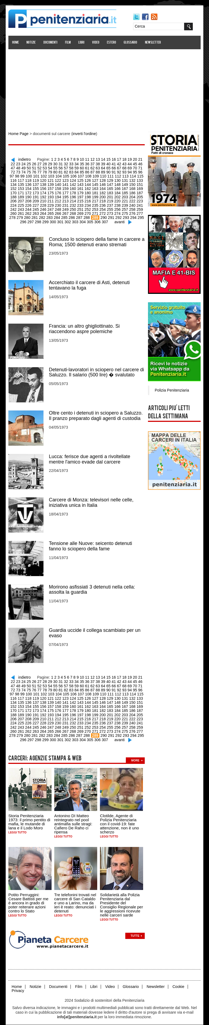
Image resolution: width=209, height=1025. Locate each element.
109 (80, 175)
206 (132, 196)
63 (85, 167)
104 (44, 175)
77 (24, 171)
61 (74, 167)
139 (36, 184)
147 (95, 184)
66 (100, 167)
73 (137, 167)
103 (36, 175)
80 (40, 171)
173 (21, 192)
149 (110, 184)
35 (74, 163)
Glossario (130, 42)
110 (88, 175)
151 (125, 184)
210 (29, 200)
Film (68, 42)
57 (53, 167)
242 (132, 204)
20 (132, 159)
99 (140, 171)
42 (111, 163)
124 (58, 180)
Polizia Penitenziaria (171, 389)
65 (95, 167)
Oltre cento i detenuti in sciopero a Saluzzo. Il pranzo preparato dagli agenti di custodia (96, 413)
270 (73, 212)
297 (140, 216)
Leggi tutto (18, 827)
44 (121, 163)
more (136, 755)
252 (73, 208)
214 (58, 200)
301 (53, 220)
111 (95, 175)
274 (102, 212)
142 (58, 184)
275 (110, 212)
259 (125, 208)
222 (117, 200)
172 (14, 192)
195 (51, 196)
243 (139, 204)
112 (102, 175)
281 (21, 216)
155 (21, 188)
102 (29, 175)
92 (103, 171)
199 (80, 196)
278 (132, 212)
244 (14, 208)
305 (83, 220)
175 (36, 192)
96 (124, 171)
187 (125, 192)
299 (38, 220)
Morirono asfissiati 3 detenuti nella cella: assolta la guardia (92, 586)
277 (125, 212)
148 (102, 184)
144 (73, 184)
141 (51, 184)
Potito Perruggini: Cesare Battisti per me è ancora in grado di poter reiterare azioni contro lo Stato (29, 898)
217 (80, 200)
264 (29, 212)
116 (132, 175)
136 (14, 184)
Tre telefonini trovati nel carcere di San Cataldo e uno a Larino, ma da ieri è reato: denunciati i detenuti (75, 898)
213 (51, 200)
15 (106, 159)
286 (57, 216)
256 (102, 208)
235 (80, 204)
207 (139, 196)
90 (92, 171)
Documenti (50, 42)
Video (96, 42)
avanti (112, 220)
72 (132, 167)
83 (56, 171)
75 (14, 171)
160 (58, 188)
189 (139, 192)
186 (117, 192)
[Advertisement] (104, 87)
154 (14, 188)
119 (21, 180)
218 (88, 200)
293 (111, 216)
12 (90, 159)
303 (68, 220)
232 (58, 204)
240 (117, 204)
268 (58, 212)
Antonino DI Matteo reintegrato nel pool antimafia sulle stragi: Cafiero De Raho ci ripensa (74, 819)
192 (29, 196)
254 (88, 208)
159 (51, 188)
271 (80, 212)
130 (102, 180)
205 (125, 196)
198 (73, 196)
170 (132, 188)
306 (90, 220)
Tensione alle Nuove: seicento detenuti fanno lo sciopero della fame (90, 543)
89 (87, 171)
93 (108, 171)
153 (139, 184)
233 (66, 204)
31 (53, 163)
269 (66, 212)
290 (89, 216)
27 (32, 163)
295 (126, 216)
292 (103, 216)
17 (116, 159)
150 (117, 184)
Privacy (18, 986)
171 (139, 188)
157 (36, 188)
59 (64, 167)
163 (80, 188)
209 (21, 200)
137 (21, 184)
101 (21, 175)
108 (73, 175)
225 (139, 200)
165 (95, 188)
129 (95, 180)
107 (66, 175)
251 (66, 208)
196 (58, 196)
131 (110, 180)
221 (110, 200)
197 (66, 196)
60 (69, 167)
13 (95, 159)
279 (139, 212)
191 (21, 196)
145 (80, 184)
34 (69, 163)
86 (71, 171)
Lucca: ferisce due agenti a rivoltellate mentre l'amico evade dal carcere (89, 456)
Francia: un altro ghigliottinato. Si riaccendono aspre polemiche (84, 326)
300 (46, 220)
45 (127, 163)
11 (85, 159)
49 (11, 167)
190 (14, 196)
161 (66, 188)
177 (51, 192)
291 (96, 216)
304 (75, 220)
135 (139, 180)
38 (90, 163)
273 (95, 212)
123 (51, 180)
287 (65, 216)
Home (15, 42)
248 (44, 208)
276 (117, 212)
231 (51, 204)
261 (139, 208)
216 (73, 200)
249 (51, 208)
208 (14, 200)
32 (58, 163)
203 (110, 196)
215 (66, 200)
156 (29, 188)
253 (80, 208)
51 (21, 167)
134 (132, 180)
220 (102, 200)
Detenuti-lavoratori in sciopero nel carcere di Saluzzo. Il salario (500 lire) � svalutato (96, 370)
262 (14, 212)
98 (135, 171)
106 (58, 175)
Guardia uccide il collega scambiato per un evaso (95, 630)
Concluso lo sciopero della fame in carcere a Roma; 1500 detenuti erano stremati (97, 240)
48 (142, 163)
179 (66, 192)
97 (129, 171)
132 (117, 180)
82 (50, 171)
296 (133, 216)
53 (32, 167)
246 (29, 208)
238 (102, 204)
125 (66, 180)
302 (61, 220)
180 (73, 192)
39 (95, 163)
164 (88, 188)
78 (29, 171)
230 (44, 204)
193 (36, 196)
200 (88, 196)
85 (66, 171)
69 (116, 167)
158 (44, 188)
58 (58, 167)
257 (110, 208)
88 (82, 171)
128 (88, 180)
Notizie (31, 42)
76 (19, 171)
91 (98, 171)
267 (51, 212)
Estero (111, 42)
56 (48, 167)
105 (51, 175)
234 (73, 204)
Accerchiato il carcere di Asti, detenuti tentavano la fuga (89, 283)
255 (95, 208)
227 (21, 204)
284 (42, 216)
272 (88, 212)
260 (132, 208)
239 (110, 204)
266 (44, 212)
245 (21, 208)
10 (79, 159)
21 (137, 159)
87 (77, 171)
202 (102, 196)
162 (73, 188)
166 (102, 188)
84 (61, 171)
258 (117, 208)
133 (125, 180)
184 (102, 192)
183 (95, 192)
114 (117, 175)
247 (36, 208)
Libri (82, 42)
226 (14, 204)
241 (125, 204)
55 (43, 167)
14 (101, 159)
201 (95, 196)
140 (44, 184)
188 (132, 192)
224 (132, 200)
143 (66, 184)
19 (127, 159)
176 (44, 192)
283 (35, 216)
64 (90, 167)
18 (121, 159)
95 (119, 171)
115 (125, 175)
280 (13, 216)
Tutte (135, 930)
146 (88, 184)
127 (80, 180)
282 (28, 216)
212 (44, 200)
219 (95, 200)
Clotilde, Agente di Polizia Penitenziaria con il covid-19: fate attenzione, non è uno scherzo (119, 819)
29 (43, 163)
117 (139, 175)
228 (29, 204)
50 (16, 167)
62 (79, 167)
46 (132, 163)
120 (29, 180)
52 (27, 167)
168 (117, 188)
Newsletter (153, 42)
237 (95, 204)
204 (117, 196)
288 (72, 216)
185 (110, 192)
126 (73, 180)
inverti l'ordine (83, 134)
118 (14, 180)
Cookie (178, 982)
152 (132, 184)
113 (110, 175)
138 (29, 184)
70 (121, 167)
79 (35, 171)
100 (14, 175)
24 (16, 163)
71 (127, 167)
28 (37, 163)
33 (64, 163)
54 (37, 167)
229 (36, 204)
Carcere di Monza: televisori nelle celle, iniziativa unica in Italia (91, 500)
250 (58, 208)
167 (110, 188)
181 (80, 192)
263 (21, 212)
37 (85, 163)
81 (45, 171)
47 (137, 163)
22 (142, 159)
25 (21, 163)
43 (116, 163)
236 (88, 204)
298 (31, 220)
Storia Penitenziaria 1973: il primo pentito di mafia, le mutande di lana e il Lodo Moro (29, 817)
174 (29, 192)
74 (142, 167)
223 (125, 200)
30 (48, 163)
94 (114, 171)
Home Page (19, 134)
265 (36, 212)
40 (100, 163)
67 (106, 167)
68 (111, 167)
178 (58, 192)
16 (111, 159)
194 (44, 196)
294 (118, 216)
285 (50, 216)
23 (11, 163)
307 (97, 220)
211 (36, 200)
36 (79, 163)
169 (125, 188)
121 (36, 180)
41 (106, 163)
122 (44, 180)
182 (88, 192)
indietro (22, 159)
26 (27, 163)
